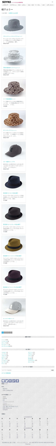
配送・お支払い (22, 5)
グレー (3, 358)
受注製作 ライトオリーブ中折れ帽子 (12, 255)
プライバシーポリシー (22, 442)
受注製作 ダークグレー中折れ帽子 (11, 224)
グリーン (30, 352)
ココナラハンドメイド (8, 401)
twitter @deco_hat (7, 408)
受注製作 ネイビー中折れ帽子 (10, 193)
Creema (5, 398)
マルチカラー (31, 360)
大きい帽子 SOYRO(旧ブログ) (10, 406)
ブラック (4, 355)
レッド (29, 357)
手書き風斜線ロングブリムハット (11, 67)
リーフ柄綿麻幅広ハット (9, 99)
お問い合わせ (50, 5)
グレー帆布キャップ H (8, 161)
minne (4, 396)
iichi (4, 400)
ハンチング (4, 341)
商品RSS (5, 388)
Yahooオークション (8, 404)
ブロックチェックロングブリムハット (12, 36)
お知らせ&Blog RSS (8, 390)
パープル (4, 354)
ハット (3, 339)
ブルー (29, 355)
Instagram (5, 409)
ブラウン (30, 354)
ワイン (3, 363)
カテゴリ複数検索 (6, 373)
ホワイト (4, 357)
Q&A (43, 5)
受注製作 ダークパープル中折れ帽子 (12, 287)
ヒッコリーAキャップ (8, 318)
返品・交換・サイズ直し (34, 5)
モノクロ (4, 362)
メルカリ (5, 403)
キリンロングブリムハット (10, 130)
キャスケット (5, 344)
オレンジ (30, 362)
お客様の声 (5, 5)
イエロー (4, 352)
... (17, 42)
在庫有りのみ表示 (13, 13)
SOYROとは (13, 5)
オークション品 (5, 346)
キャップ (4, 343)
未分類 (29, 358)
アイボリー (4, 360)
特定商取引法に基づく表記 (9, 442)
